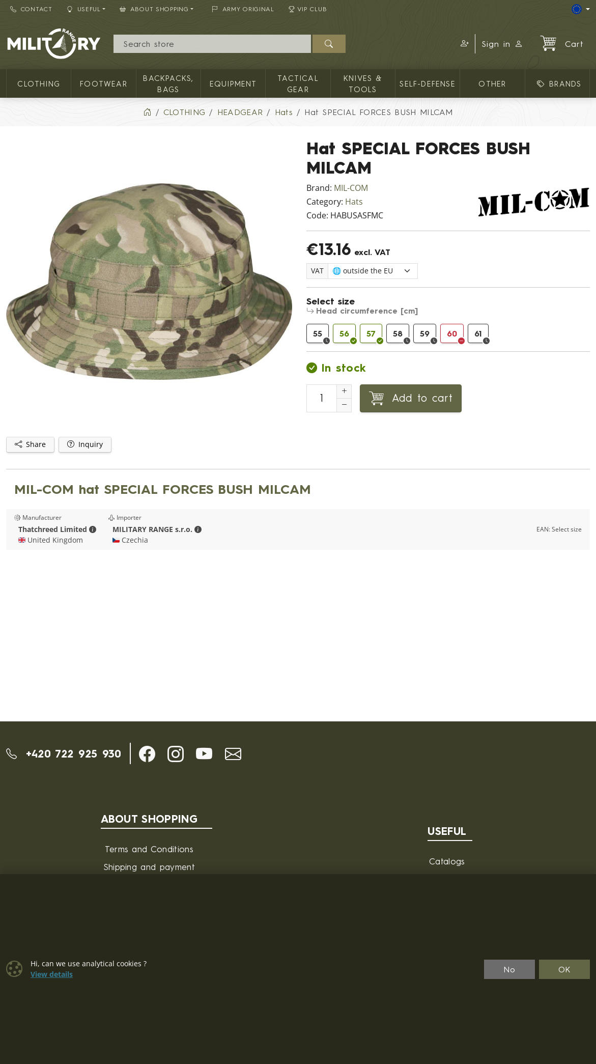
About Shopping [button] (154, 9)
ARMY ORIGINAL (243, 9)
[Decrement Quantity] (344, 405)
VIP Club (308, 9)
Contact (31, 9)
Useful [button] (84, 9)
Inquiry (85, 444)
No (509, 969)
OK (564, 969)
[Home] (147, 112)
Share (30, 444)
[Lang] (581, 9)
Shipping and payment (149, 866)
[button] (463, 43)
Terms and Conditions (149, 849)
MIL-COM (351, 188)
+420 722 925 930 (64, 753)
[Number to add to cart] (321, 398)
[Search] (212, 44)
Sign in (502, 44)
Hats (354, 202)
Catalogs (447, 861)
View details (52, 974)
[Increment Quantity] (344, 391)
